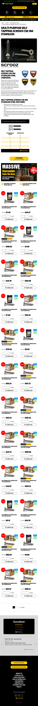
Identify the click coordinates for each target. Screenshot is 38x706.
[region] (19, 644)
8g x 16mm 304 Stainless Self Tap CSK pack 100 (28, 549)
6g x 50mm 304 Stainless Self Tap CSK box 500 (9, 481)
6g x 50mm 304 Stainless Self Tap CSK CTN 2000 (28, 481)
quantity (12, 216)
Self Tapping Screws (14, 22)
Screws (7, 22)
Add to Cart (9, 219)
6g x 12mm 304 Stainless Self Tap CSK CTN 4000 (9, 241)
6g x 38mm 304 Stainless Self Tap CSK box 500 (9, 447)
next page (22, 607)
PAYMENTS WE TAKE (19, 685)
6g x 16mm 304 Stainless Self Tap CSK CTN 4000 (28, 275)
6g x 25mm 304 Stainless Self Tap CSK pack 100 (28, 344)
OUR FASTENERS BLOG (19, 679)
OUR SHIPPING (19, 681)
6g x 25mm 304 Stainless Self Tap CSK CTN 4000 (28, 378)
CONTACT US (19, 675)
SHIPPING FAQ (19, 683)
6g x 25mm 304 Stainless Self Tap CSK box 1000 (9, 378)
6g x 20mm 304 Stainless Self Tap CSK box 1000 (28, 310)
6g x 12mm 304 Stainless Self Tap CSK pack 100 (9, 207)
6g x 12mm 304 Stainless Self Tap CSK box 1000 (28, 207)
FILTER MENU (19, 158)
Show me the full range (19, 7)
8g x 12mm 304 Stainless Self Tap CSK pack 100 (9, 515)
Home (2, 22)
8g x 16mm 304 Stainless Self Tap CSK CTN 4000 (28, 584)
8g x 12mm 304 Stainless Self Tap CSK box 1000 (28, 515)
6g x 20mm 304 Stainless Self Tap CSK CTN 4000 (9, 344)
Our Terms (19, 702)
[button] (2, 644)
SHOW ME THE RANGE (19, 663)
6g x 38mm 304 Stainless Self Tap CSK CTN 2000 (28, 447)
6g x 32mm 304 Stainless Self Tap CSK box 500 (9, 412)
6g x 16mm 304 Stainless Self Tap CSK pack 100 (28, 241)
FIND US (19, 687)
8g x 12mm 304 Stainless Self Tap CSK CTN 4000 (9, 549)
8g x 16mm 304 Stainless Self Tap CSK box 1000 (9, 584)
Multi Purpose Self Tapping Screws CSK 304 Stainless (14, 24)
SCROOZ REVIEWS (19, 677)
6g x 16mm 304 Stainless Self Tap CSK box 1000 (9, 275)
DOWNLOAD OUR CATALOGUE (19, 667)
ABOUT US (19, 673)
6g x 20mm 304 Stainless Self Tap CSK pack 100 (9, 310)
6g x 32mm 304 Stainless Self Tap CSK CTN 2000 (28, 412)
